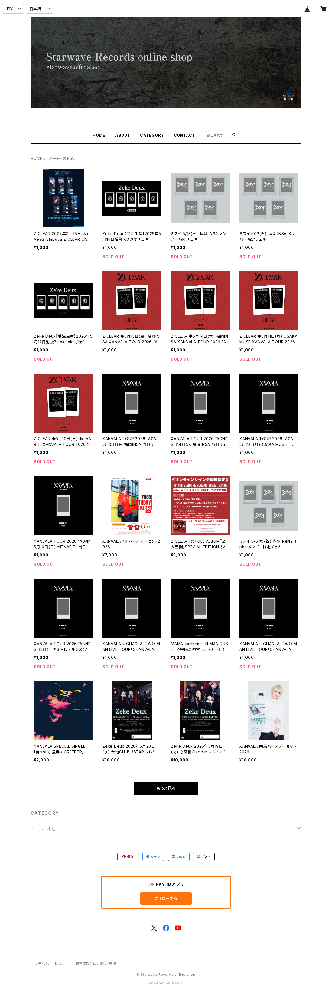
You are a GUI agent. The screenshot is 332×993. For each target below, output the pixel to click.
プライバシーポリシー (51, 964)
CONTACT (184, 135)
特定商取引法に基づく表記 (96, 964)
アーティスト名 (43, 829)
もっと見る (166, 788)
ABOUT (122, 135)
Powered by (166, 983)
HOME (99, 135)
